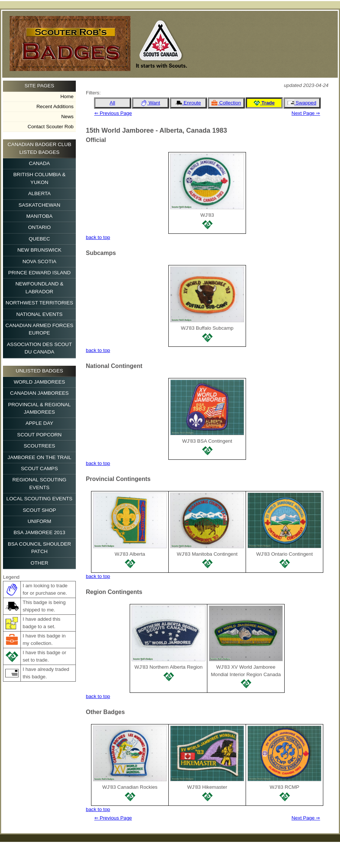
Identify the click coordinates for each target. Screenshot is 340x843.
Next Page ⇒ (306, 113)
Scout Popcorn (39, 434)
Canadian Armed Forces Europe (40, 329)
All (112, 103)
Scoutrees (39, 446)
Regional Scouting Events (39, 483)
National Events (39, 314)
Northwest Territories (39, 303)
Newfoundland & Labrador (39, 287)
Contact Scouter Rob (50, 126)
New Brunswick (39, 250)
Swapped (302, 103)
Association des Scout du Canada (39, 348)
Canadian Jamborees (39, 393)
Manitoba (39, 216)
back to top (98, 237)
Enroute (188, 103)
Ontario (39, 227)
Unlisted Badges (39, 371)
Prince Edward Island (39, 272)
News (67, 116)
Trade (264, 103)
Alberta (39, 193)
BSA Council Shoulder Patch (39, 547)
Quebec (39, 239)
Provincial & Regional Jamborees (39, 408)
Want (150, 103)
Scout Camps (39, 468)
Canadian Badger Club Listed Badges (39, 148)
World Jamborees (39, 382)
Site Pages (39, 85)
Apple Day (40, 423)
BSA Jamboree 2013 (39, 532)
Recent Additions (55, 106)
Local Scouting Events (39, 498)
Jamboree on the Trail (39, 457)
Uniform (39, 521)
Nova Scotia (39, 261)
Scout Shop (39, 510)
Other (39, 563)
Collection (226, 103)
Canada (39, 163)
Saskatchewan (40, 205)
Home (67, 96)
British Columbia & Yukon (39, 178)
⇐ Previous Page (113, 113)
